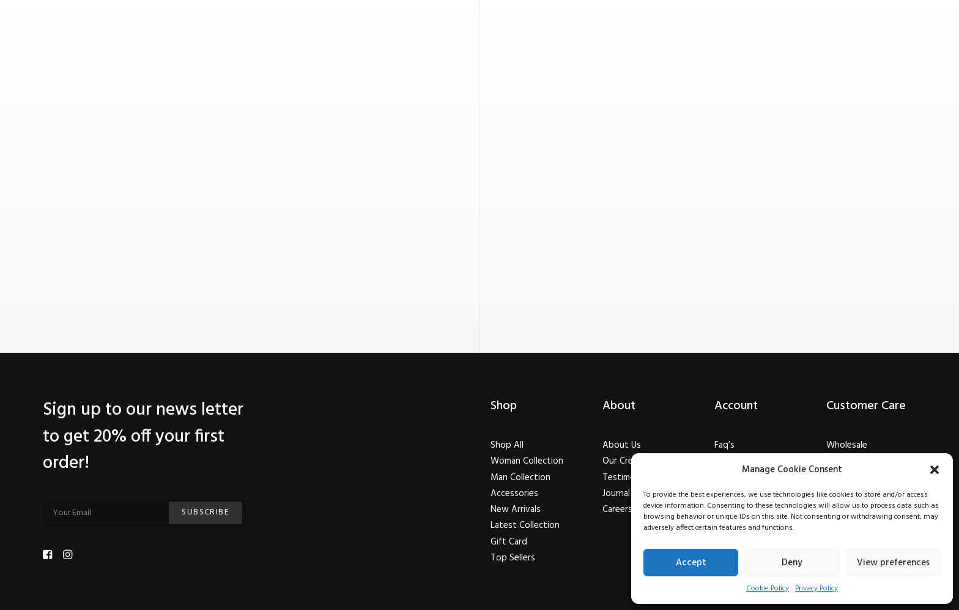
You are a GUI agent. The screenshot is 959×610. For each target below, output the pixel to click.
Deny (792, 562)
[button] (934, 470)
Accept (691, 562)
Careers (617, 509)
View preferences (893, 562)
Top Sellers (513, 558)
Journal (616, 493)
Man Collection (520, 477)
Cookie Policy (767, 588)
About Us (621, 445)
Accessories (514, 493)
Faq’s (724, 445)
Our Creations (630, 461)
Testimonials (627, 477)
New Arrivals (516, 509)
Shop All (507, 445)
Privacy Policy (816, 588)
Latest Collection (525, 525)
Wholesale (846, 445)
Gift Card (509, 542)
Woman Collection (527, 461)
